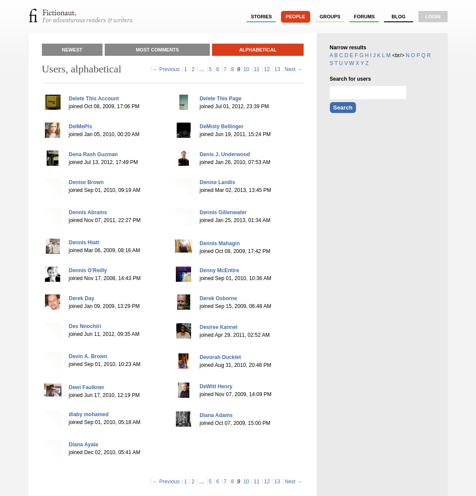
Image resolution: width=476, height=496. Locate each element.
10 (246, 69)
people (295, 16)
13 (277, 69)
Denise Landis (217, 182)
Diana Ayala (83, 444)
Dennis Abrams (88, 212)
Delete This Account (94, 99)
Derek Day (82, 298)
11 (256, 69)
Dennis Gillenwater (223, 212)
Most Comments (157, 49)
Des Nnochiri (85, 326)
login (433, 16)
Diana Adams (216, 415)
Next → (293, 69)
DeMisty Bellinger (222, 126)
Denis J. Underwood (225, 154)
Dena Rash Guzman (93, 154)
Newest (72, 49)
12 (267, 69)
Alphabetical (258, 49)
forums (364, 16)
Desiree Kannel (219, 327)
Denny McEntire (220, 270)
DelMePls (80, 126)
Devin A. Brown (88, 356)
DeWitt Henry (216, 386)
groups (330, 16)
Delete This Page (221, 99)
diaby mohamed (89, 414)
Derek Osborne (218, 298)
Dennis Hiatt (84, 242)
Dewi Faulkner (86, 387)
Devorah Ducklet (220, 357)
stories (261, 16)
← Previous (166, 69)
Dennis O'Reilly (88, 270)
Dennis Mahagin (220, 243)
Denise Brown (86, 182)
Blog (398, 16)
